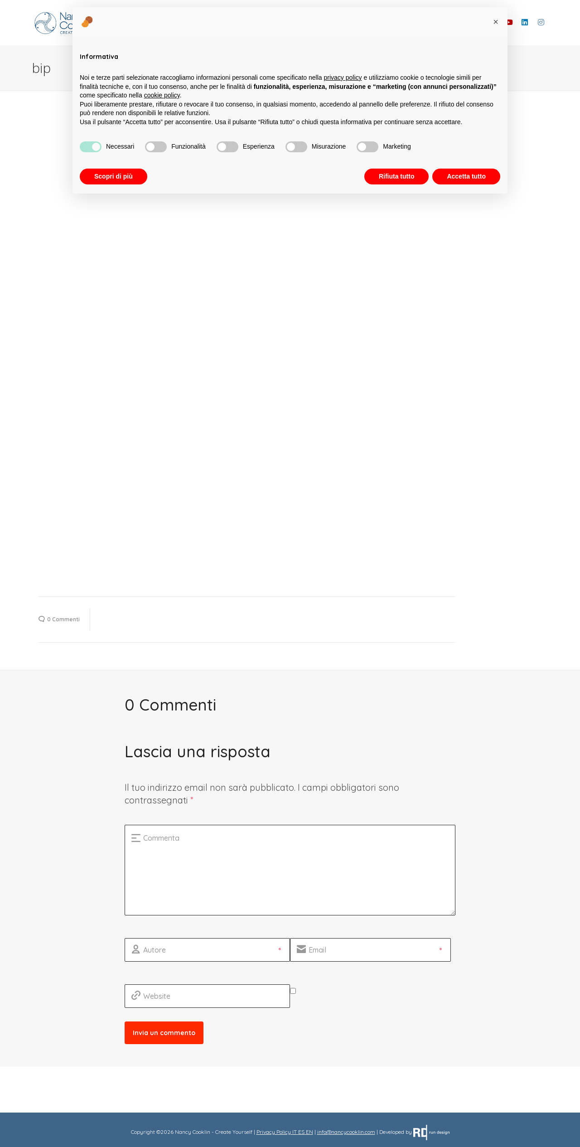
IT (294, 1131)
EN (309, 1131)
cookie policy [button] (162, 95)
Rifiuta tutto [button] (397, 176)
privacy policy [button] (343, 77)
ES (301, 1131)
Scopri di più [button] (113, 176)
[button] (495, 22)
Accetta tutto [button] (466, 176)
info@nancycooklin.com (346, 1131)
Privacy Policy (273, 1131)
